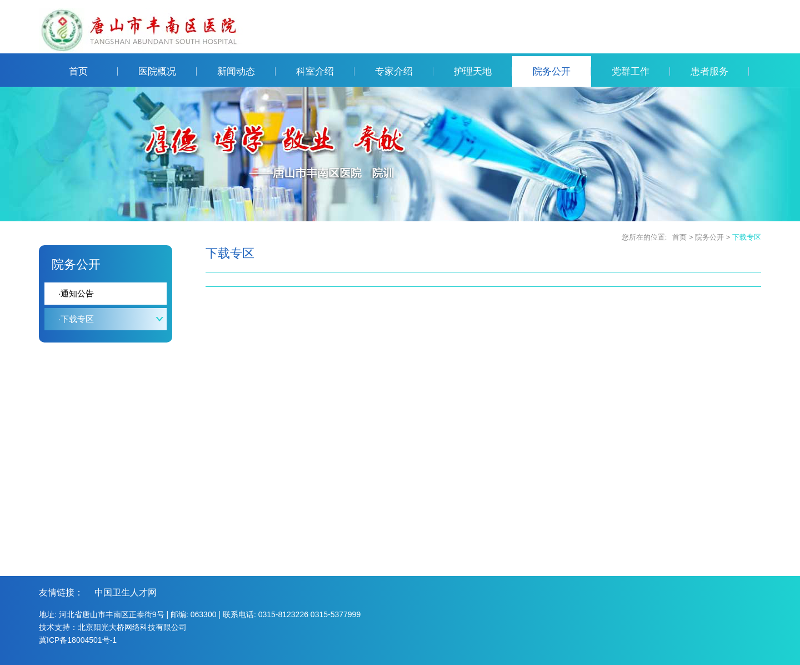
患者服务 (720, 71)
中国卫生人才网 (125, 592)
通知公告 (76, 293)
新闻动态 (246, 71)
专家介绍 (404, 71)
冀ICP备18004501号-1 (78, 640)
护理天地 (483, 71)
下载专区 (746, 237)
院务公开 (562, 71)
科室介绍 (325, 71)
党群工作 (641, 71)
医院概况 (167, 71)
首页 (93, 71)
